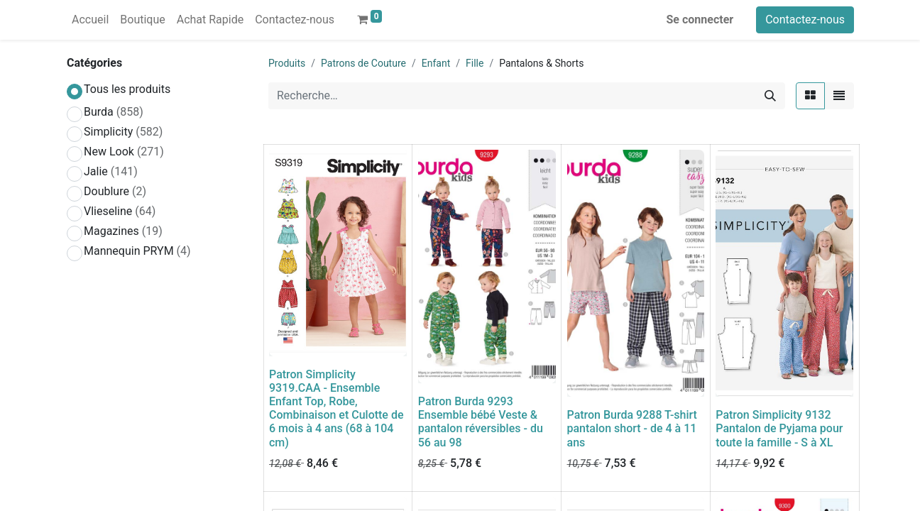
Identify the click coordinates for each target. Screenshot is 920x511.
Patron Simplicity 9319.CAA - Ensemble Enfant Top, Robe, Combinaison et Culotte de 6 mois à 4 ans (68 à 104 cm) (336, 408)
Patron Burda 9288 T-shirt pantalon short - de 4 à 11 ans (632, 428)
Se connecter (700, 19)
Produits (286, 63)
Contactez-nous (805, 19)
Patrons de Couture (363, 63)
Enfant (436, 63)
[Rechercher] (770, 95)
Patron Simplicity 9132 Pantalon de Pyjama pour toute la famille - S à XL (779, 428)
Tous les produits (127, 89)
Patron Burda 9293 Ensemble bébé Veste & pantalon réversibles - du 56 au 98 (480, 422)
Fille (474, 63)
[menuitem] (90, 20)
